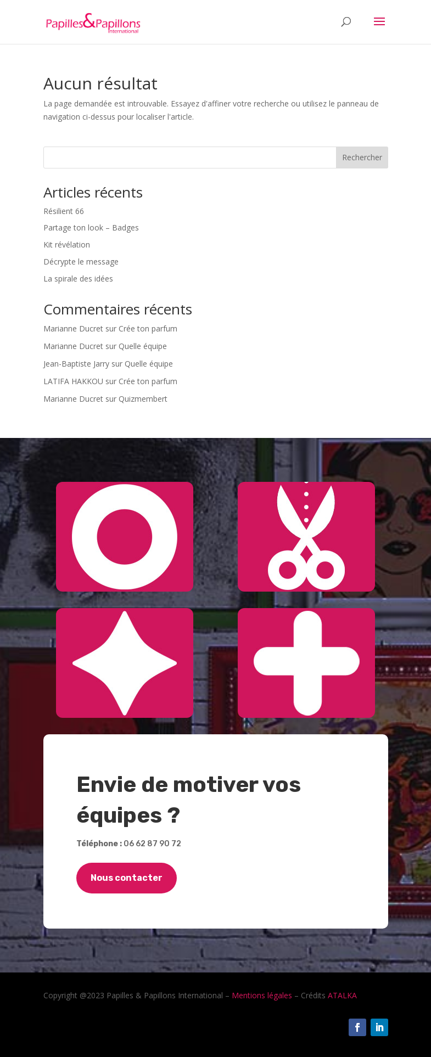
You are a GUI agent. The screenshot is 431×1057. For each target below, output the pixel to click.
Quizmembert (143, 398)
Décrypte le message (81, 261)
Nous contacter (127, 878)
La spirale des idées (78, 278)
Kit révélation (66, 244)
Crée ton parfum (148, 328)
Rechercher (362, 157)
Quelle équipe (143, 346)
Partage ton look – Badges (91, 227)
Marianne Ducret (73, 328)
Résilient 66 (63, 211)
